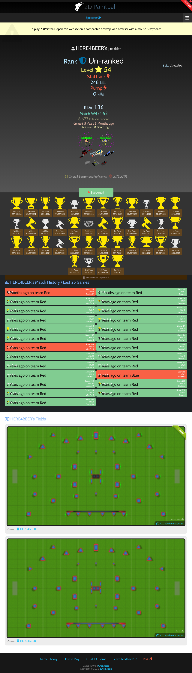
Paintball (100, 6)
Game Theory (48, 659)
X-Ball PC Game (96, 659)
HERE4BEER (26, 529)
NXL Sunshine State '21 (169, 523)
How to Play (71, 659)
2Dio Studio (106, 668)
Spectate (93, 17)
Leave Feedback (124, 659)
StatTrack (98, 76)
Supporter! (96, 192)
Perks (147, 659)
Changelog (103, 665)
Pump (98, 88)
